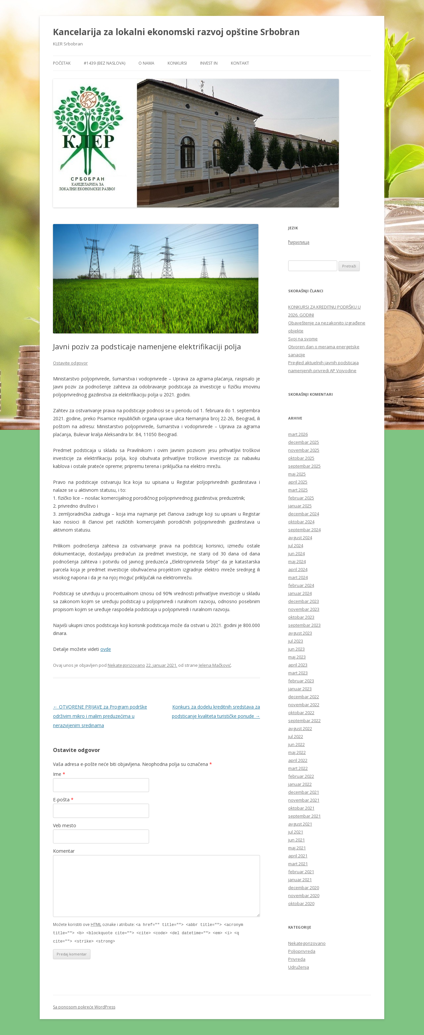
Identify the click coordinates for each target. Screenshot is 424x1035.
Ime (59, 774)
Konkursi (177, 63)
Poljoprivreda (301, 951)
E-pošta (63, 799)
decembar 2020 (303, 888)
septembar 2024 (304, 530)
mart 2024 (298, 577)
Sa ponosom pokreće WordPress (84, 1007)
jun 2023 (296, 649)
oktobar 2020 (301, 903)
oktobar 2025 (301, 458)
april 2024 (297, 569)
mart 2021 (298, 864)
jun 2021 (296, 840)
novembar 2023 (303, 609)
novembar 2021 (303, 800)
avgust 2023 (300, 633)
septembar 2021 (304, 816)
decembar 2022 (303, 697)
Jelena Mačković (215, 665)
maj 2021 (297, 848)
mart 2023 (298, 673)
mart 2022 (298, 768)
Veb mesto (64, 825)
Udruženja (298, 967)
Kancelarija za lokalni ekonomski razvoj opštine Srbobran (176, 32)
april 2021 (297, 856)
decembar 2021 (303, 792)
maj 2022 (297, 752)
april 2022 (297, 760)
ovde (105, 649)
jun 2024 (296, 553)
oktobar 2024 (301, 522)
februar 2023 (301, 681)
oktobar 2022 (301, 713)
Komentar (64, 851)
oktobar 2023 (301, 617)
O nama (146, 63)
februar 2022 (301, 776)
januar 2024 (300, 593)
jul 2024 (295, 545)
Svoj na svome (303, 339)
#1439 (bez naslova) (104, 63)
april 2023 (297, 665)
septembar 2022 (304, 720)
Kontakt (240, 63)
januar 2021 (300, 880)
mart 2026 (298, 434)
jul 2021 (295, 832)
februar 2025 (301, 498)
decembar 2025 (303, 442)
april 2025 (297, 482)
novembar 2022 (303, 705)
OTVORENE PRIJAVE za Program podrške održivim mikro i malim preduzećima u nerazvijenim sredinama (100, 716)
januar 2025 (300, 506)
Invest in (209, 63)
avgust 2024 (300, 538)
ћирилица (298, 242)
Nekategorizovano (126, 665)
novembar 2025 (303, 450)
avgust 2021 (300, 824)
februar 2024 (301, 585)
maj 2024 (297, 561)
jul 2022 (295, 736)
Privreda (296, 959)
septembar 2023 (304, 625)
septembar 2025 (304, 466)
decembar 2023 (303, 601)
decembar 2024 (303, 514)
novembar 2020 (303, 895)
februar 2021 (301, 872)
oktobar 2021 (301, 808)
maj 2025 (297, 474)
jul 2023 (295, 641)
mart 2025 (298, 490)
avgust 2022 (300, 728)
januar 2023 (300, 689)
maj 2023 (297, 657)
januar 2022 (300, 784)
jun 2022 (296, 744)
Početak (62, 63)
